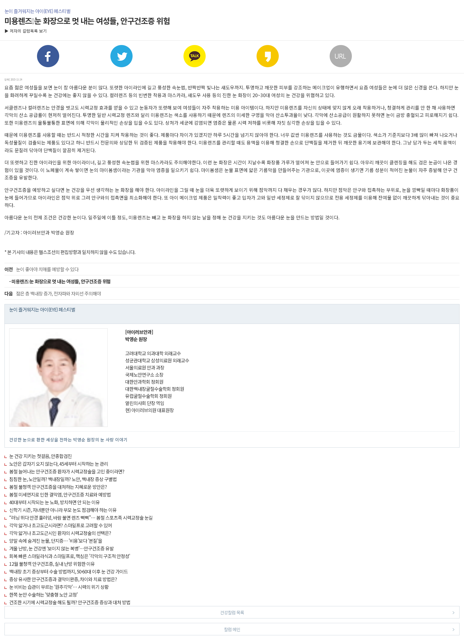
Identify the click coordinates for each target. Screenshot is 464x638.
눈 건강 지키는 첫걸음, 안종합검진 (40, 455)
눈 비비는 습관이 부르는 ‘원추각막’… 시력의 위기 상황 (59, 586)
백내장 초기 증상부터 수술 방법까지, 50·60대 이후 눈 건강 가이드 (68, 571)
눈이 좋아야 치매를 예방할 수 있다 (41, 269)
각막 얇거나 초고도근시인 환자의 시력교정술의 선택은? (60, 532)
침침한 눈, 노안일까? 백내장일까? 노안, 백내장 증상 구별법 (63, 479)
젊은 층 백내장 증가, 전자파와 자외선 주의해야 (52, 293)
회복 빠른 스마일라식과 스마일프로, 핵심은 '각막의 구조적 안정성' (69, 556)
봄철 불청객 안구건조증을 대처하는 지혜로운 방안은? (58, 486)
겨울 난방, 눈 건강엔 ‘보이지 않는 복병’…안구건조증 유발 (61, 548)
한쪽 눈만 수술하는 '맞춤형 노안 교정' (43, 594)
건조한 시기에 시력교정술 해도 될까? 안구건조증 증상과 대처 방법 (69, 602)
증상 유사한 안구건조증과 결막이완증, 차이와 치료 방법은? (63, 579)
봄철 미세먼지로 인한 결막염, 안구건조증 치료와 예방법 (60, 494)
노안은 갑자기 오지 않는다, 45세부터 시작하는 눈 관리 (58, 463)
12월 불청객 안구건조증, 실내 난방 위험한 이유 (52, 563)
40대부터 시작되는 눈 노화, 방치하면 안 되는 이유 (54, 502)
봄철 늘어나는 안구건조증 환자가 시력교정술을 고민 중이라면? (66, 471)
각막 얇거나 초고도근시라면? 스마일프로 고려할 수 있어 (60, 525)
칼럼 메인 (339, 629)
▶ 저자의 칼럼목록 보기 (25, 31)
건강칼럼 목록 (337, 612)
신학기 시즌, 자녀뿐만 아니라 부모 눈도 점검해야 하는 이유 (63, 509)
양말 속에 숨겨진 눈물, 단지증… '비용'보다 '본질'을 (55, 540)
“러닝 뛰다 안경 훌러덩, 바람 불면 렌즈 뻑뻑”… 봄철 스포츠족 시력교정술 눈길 (81, 517)
